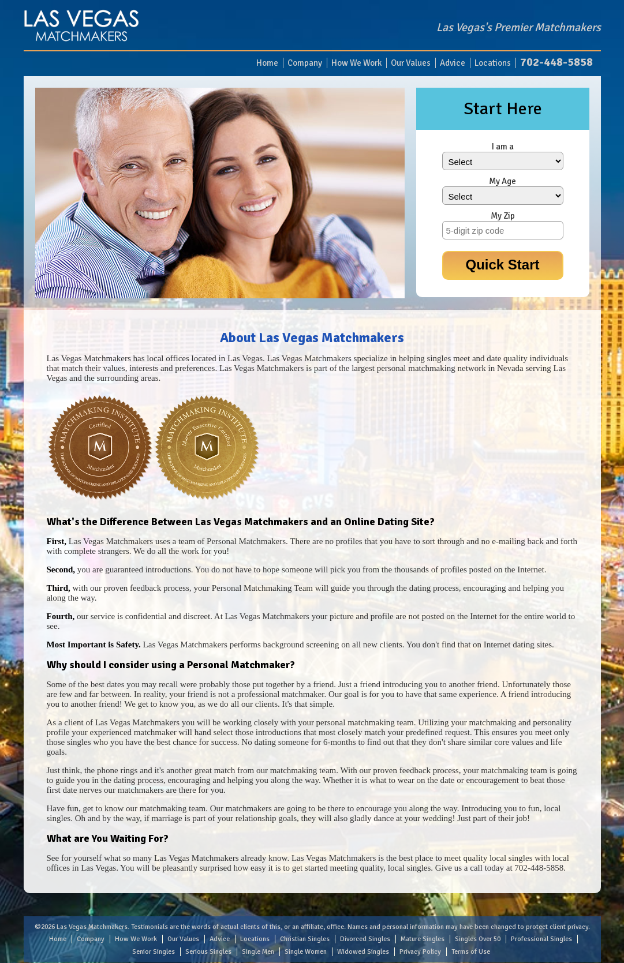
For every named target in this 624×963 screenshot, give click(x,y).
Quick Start (502, 264)
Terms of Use (470, 951)
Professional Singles (541, 939)
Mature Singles (422, 939)
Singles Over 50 (477, 939)
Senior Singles (153, 951)
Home (267, 63)
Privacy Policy (420, 951)
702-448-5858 (556, 62)
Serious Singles (208, 951)
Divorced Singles (365, 939)
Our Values (411, 63)
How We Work (356, 63)
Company (304, 63)
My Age (502, 181)
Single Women (306, 951)
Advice (452, 63)
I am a (503, 146)
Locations (492, 63)
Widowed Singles (363, 951)
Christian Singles (305, 939)
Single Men (258, 951)
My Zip (503, 216)
